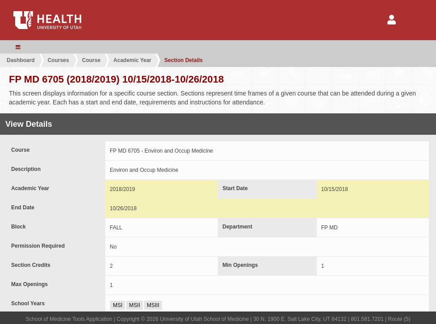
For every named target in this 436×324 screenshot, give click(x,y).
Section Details (183, 60)
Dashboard (21, 60)
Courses (58, 60)
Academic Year (132, 60)
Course (91, 60)
